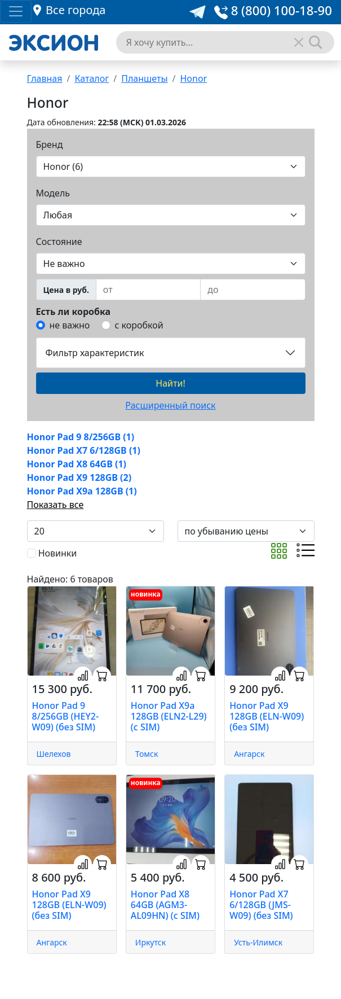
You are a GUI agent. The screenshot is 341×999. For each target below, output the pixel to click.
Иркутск (150, 942)
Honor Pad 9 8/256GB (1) (81, 437)
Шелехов (54, 753)
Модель (53, 193)
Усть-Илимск (258, 942)
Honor (193, 78)
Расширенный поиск (170, 405)
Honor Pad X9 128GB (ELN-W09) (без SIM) (266, 716)
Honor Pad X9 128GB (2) (79, 477)
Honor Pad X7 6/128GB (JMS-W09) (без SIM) (261, 905)
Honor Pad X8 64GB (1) (76, 464)
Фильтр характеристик (95, 353)
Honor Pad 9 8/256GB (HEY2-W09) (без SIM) (65, 716)
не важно (70, 325)
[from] (148, 289)
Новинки (57, 553)
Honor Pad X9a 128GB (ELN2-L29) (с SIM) (169, 716)
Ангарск (249, 753)
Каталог (91, 78)
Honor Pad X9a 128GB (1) (82, 491)
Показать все (55, 504)
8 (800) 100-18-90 (273, 10)
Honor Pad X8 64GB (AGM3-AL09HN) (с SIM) (165, 905)
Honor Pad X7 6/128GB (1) (83, 450)
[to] (252, 289)
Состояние (59, 241)
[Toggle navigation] (16, 11)
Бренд (49, 144)
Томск (146, 753)
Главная (45, 78)
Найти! (170, 383)
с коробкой (139, 325)
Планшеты (144, 78)
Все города (75, 9)
